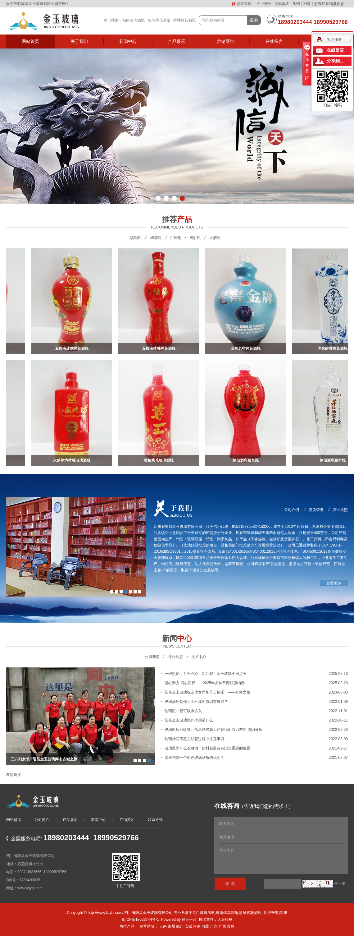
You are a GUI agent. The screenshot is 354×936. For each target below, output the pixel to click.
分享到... (335, 61)
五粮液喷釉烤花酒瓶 (160, 348)
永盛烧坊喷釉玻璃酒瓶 (73, 460)
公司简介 (41, 820)
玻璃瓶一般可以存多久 (183, 711)
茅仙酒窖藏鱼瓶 (247, 460)
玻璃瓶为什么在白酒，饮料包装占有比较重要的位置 (207, 748)
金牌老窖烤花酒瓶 (247, 348)
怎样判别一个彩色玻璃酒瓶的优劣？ (194, 757)
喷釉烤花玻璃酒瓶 (160, 460)
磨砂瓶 (195, 238)
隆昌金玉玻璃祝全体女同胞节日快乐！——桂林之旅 (207, 692)
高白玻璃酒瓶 (133, 20)
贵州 (171, 926)
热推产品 (127, 926)
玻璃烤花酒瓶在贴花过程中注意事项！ (196, 739)
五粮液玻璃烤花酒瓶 (73, 348)
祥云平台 (189, 919)
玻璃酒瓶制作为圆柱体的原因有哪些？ (196, 701)
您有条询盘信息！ (331, 4)
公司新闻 (152, 657)
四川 (180, 926)
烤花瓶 (155, 238)
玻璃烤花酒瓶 (159, 20)
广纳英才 (127, 820)
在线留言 (274, 41)
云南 (163, 926)
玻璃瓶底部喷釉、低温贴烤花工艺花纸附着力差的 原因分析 (213, 729)
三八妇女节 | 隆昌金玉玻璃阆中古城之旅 (44, 759)
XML (307, 4)
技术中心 (198, 657)
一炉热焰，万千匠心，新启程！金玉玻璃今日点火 (206, 673)
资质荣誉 (316, 510)
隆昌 (230, 926)
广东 (214, 926)
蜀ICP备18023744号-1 (140, 919)
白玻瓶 (175, 238)
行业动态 (175, 657)
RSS (296, 4)
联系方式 (155, 820)
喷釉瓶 (136, 238)
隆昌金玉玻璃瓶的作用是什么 (189, 720)
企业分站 (264, 4)
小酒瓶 (214, 238)
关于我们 (79, 41)
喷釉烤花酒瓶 (184, 20)
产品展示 (176, 41)
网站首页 (30, 41)
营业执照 (340, 510)
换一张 (339, 883)
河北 (205, 926)
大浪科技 (224, 919)
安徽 (188, 926)
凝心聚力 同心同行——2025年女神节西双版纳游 (205, 683)
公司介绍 (291, 510)
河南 (197, 926)
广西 (222, 926)
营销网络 (225, 41)
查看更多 (333, 583)
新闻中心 (128, 41)
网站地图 (282, 4)
